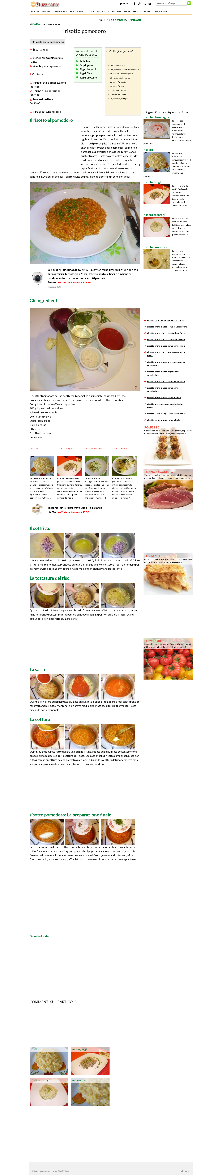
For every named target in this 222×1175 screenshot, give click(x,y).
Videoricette (160, 11)
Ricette (35, 11)
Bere (135, 11)
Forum (124, 3)
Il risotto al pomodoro (51, 120)
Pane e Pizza (103, 11)
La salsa (37, 669)
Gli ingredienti (44, 300)
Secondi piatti (77, 11)
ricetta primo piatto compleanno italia (166, 346)
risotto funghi (80, 1049)
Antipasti (47, 11)
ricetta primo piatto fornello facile (164, 397)
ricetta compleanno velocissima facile (165, 320)
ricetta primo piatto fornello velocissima (167, 326)
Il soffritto (40, 528)
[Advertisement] (64, 20)
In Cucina (145, 11)
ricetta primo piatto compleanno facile (166, 381)
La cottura (40, 719)
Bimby (127, 11)
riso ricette (78, 1080)
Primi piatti (61, 11)
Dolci (91, 11)
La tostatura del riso (49, 578)
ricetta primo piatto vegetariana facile (166, 333)
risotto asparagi (40, 1080)
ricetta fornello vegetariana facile (163, 420)
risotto (35, 24)
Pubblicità (184, 1171)
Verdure (116, 11)
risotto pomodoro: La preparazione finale (70, 814)
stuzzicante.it (117, 19)
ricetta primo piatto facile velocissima (166, 339)
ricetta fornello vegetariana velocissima (167, 413)
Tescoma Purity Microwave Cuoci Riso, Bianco (74, 507)
